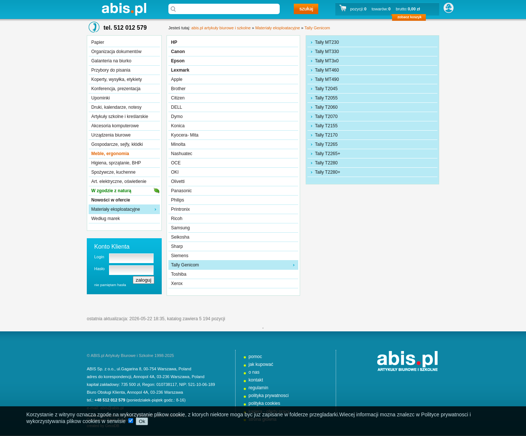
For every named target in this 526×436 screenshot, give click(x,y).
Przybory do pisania (110, 70)
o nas (254, 372)
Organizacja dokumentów (116, 51)
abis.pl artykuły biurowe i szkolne (124, 9)
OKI (175, 172)
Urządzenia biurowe (111, 135)
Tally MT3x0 (327, 60)
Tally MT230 (327, 42)
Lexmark (180, 70)
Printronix (180, 209)
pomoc (255, 356)
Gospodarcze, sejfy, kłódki (117, 144)
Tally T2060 (326, 107)
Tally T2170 (326, 135)
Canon (178, 51)
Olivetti (178, 181)
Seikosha (180, 237)
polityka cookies (264, 403)
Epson (178, 60)
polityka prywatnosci (269, 395)
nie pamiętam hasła (110, 285)
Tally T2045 (326, 88)
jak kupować (261, 364)
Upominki (100, 98)
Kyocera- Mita (184, 135)
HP (174, 42)
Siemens (179, 255)
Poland (184, 369)
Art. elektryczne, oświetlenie (119, 181)
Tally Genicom (317, 28)
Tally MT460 (327, 70)
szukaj (306, 9)
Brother (178, 88)
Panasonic (181, 190)
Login (99, 257)
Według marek (105, 218)
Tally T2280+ (327, 172)
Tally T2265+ (327, 153)
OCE (176, 162)
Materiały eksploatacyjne (115, 209)
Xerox (177, 283)
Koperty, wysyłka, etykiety (116, 79)
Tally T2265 (326, 144)
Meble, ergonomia (110, 153)
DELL (176, 107)
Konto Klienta (111, 246)
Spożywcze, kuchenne (113, 172)
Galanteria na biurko (111, 60)
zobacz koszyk (411, 18)
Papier (97, 42)
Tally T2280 (326, 162)
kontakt (256, 380)
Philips (177, 200)
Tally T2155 (326, 125)
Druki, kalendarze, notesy (116, 107)
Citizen (178, 98)
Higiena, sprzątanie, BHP (116, 162)
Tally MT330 (327, 51)
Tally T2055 (326, 98)
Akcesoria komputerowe (115, 125)
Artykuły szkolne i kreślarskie (119, 116)
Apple (177, 79)
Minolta (178, 144)
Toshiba (178, 274)
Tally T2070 (326, 116)
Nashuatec (181, 153)
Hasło (99, 268)
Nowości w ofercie (110, 200)
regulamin (258, 387)
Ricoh (177, 218)
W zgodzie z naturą (111, 190)
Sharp (177, 246)
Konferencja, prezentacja (116, 88)
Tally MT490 (327, 79)
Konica (178, 125)
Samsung (180, 227)
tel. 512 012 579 (125, 27)
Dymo (177, 116)
